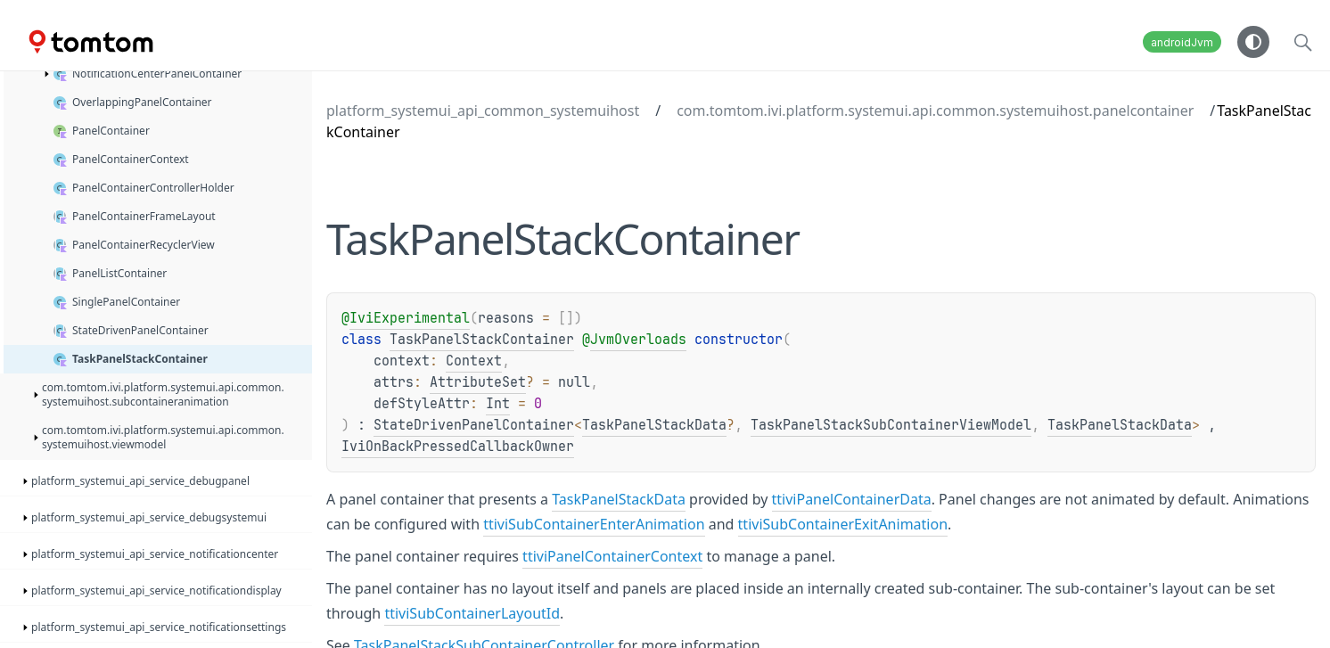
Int (498, 404)
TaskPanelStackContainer (482, 340)
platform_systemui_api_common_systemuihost (482, 110)
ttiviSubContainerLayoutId (472, 613)
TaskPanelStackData (654, 425)
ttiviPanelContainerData (852, 499)
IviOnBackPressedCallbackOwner (457, 446)
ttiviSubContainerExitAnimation (843, 524)
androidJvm (1182, 42)
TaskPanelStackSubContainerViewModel (891, 425)
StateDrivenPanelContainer (474, 425)
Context (474, 361)
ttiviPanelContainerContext (612, 556)
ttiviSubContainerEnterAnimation (593, 524)
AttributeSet (478, 382)
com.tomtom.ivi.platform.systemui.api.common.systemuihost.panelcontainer (935, 110)
